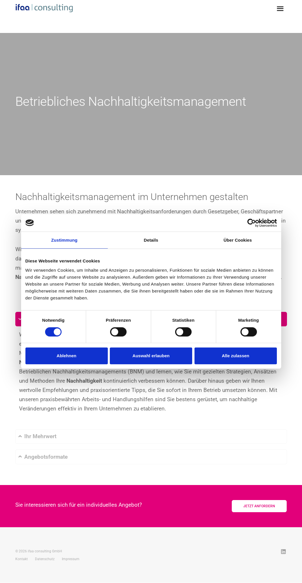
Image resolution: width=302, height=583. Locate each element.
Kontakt (21, 559)
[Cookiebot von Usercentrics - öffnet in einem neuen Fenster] (251, 223)
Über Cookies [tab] (238, 240)
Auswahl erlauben (150, 355)
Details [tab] (151, 240)
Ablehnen (66, 355)
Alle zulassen (235, 355)
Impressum (70, 559)
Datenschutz (45, 559)
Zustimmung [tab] (64, 240)
